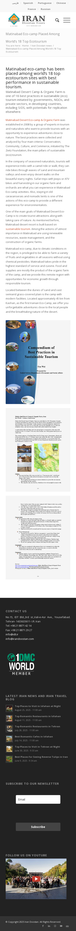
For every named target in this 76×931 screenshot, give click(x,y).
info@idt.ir (12, 634)
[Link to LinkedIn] (49, 926)
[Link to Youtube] (61, 926)
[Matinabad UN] (38, 362)
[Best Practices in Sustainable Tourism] (38, 450)
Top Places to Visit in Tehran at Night (37, 746)
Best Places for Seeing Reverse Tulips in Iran (41, 756)
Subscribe (38, 827)
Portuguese (44, 2)
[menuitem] (15, 3)
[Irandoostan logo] (31, 20)
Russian (45, 9)
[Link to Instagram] (55, 926)
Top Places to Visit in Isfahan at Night (38, 706)
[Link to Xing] (67, 926)
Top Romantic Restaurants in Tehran (37, 726)
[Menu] (64, 20)
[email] (38, 799)
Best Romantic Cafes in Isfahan (34, 736)
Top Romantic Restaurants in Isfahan (38, 716)
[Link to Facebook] (43, 926)
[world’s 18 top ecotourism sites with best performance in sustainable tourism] (38, 538)
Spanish (28, 2)
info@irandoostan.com (20, 639)
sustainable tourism (18, 229)
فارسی (15, 2)
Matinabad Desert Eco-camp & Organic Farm (33, 120)
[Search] (55, 20)
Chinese (61, 2)
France (32, 9)
